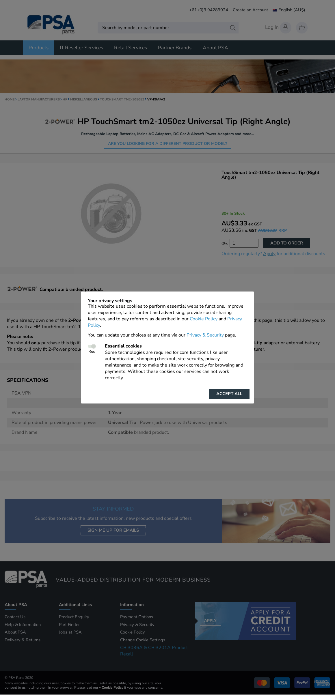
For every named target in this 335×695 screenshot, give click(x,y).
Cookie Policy (203, 319)
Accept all (229, 394)
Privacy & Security (205, 335)
